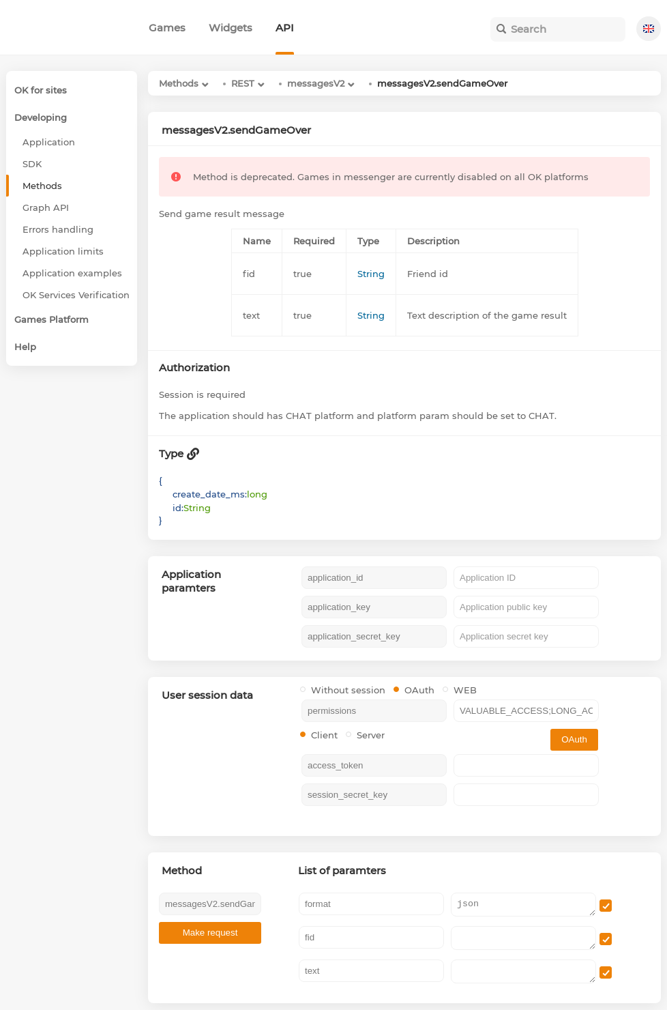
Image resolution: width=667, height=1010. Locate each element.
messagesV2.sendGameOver (442, 83)
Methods (178, 83)
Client (319, 735)
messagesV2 (315, 83)
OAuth (414, 689)
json (523, 905)
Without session (342, 689)
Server (365, 735)
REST (242, 83)
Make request (210, 932)
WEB (460, 689)
